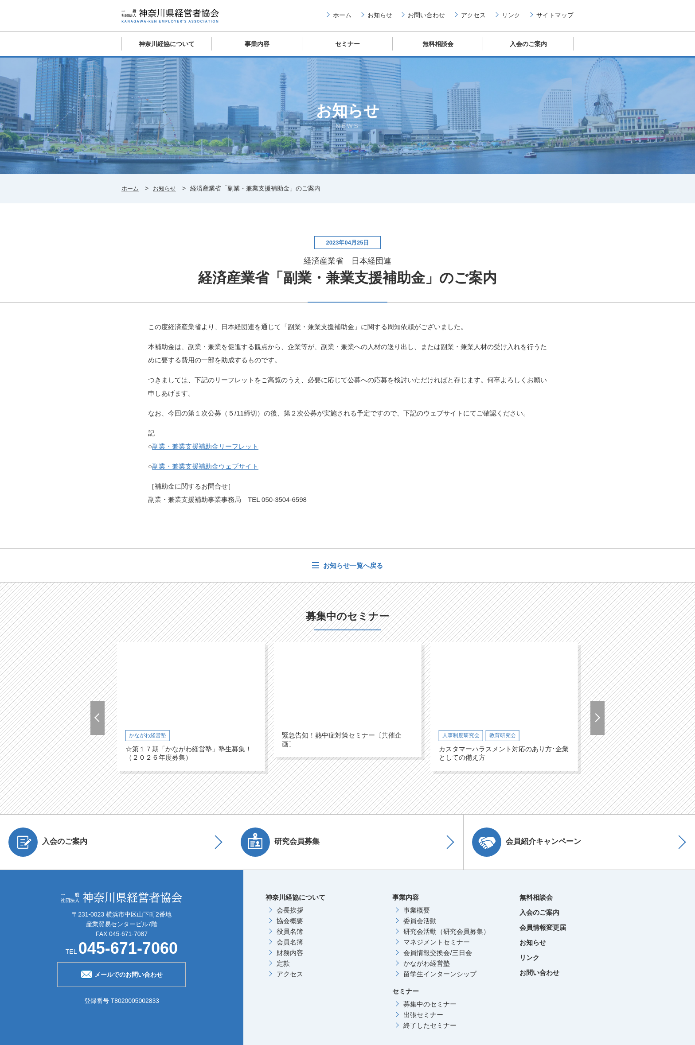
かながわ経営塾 (426, 970)
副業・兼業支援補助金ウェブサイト (205, 473)
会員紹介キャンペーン (529, 849)
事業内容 (257, 50)
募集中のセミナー (430, 1011)
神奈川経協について (167, 50)
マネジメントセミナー (436, 949)
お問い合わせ (426, 18)
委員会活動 (420, 928)
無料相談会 (438, 50)
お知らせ (379, 18)
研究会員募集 (282, 849)
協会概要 (290, 928)
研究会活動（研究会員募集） (446, 938)
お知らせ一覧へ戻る (352, 572)
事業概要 (416, 917)
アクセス (473, 18)
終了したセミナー (430, 1032)
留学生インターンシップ (439, 981)
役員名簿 (290, 938)
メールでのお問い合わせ (122, 981)
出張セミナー (423, 1022)
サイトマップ (555, 18)
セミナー (347, 50)
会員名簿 (290, 949)
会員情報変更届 (542, 934)
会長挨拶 (290, 917)
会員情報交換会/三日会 (437, 959)
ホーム (342, 18)
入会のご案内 (528, 50)
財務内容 (290, 959)
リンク (511, 18)
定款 (283, 970)
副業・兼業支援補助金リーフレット (205, 453)
